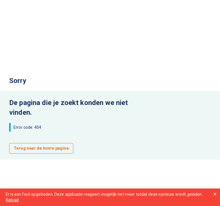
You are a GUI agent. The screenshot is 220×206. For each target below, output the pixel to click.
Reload (12, 200)
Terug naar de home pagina (41, 148)
